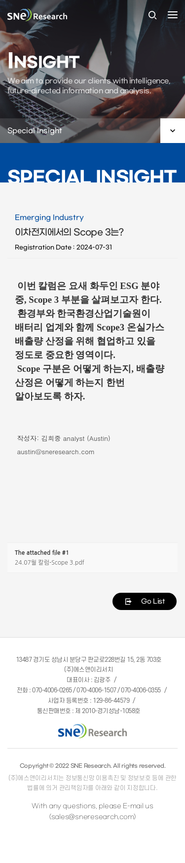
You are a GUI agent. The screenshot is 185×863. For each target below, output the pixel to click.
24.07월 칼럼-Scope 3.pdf (49, 563)
